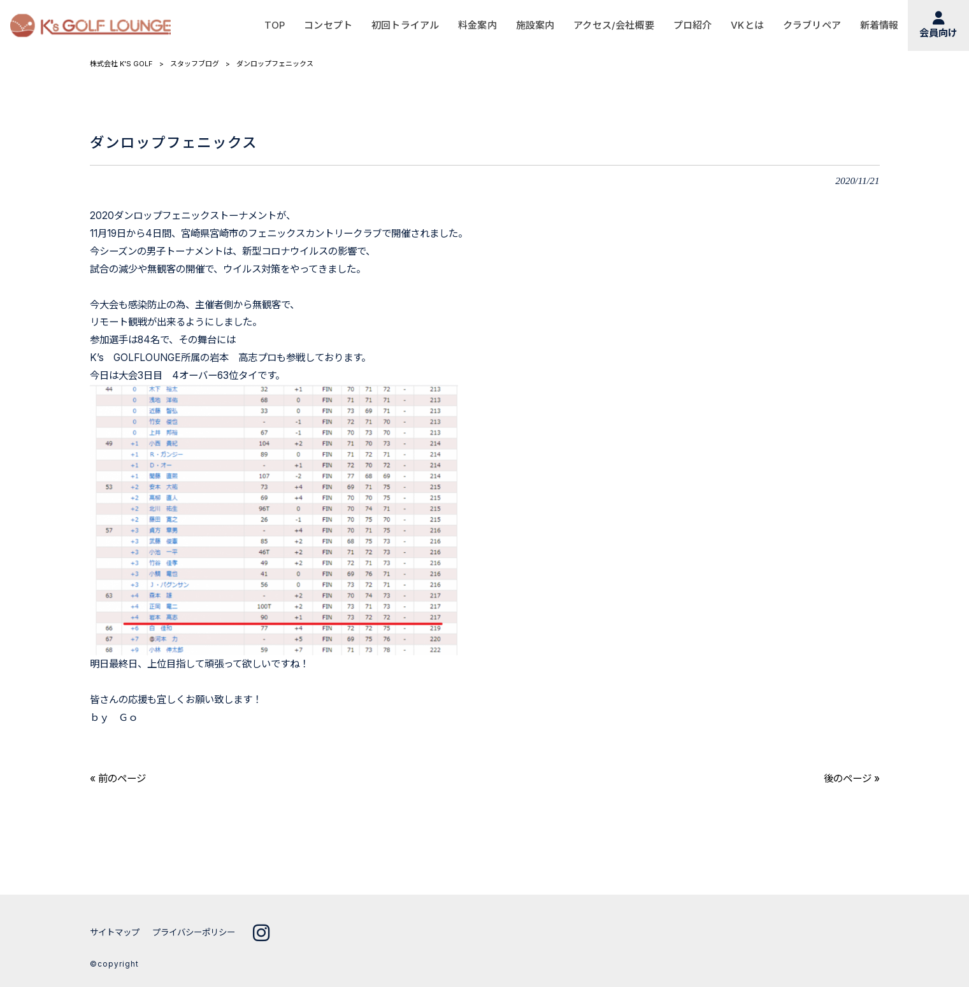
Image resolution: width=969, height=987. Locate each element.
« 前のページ (118, 778)
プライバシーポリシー (193, 932)
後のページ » (852, 778)
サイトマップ (115, 932)
